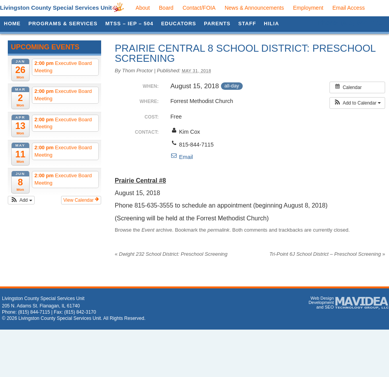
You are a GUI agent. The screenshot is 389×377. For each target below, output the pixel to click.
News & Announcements (254, 8)
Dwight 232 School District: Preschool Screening (171, 254)
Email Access (348, 8)
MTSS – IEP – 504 (129, 23)
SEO (329, 307)
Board (166, 8)
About (143, 8)
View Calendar (81, 200)
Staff (247, 23)
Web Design (322, 298)
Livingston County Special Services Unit (56, 7)
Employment (308, 8)
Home (12, 23)
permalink (218, 230)
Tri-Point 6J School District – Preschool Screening (327, 254)
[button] (21, 200)
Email (181, 157)
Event (148, 230)
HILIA (271, 23)
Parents (217, 23)
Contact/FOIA (199, 8)
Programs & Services (63, 23)
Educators (178, 23)
